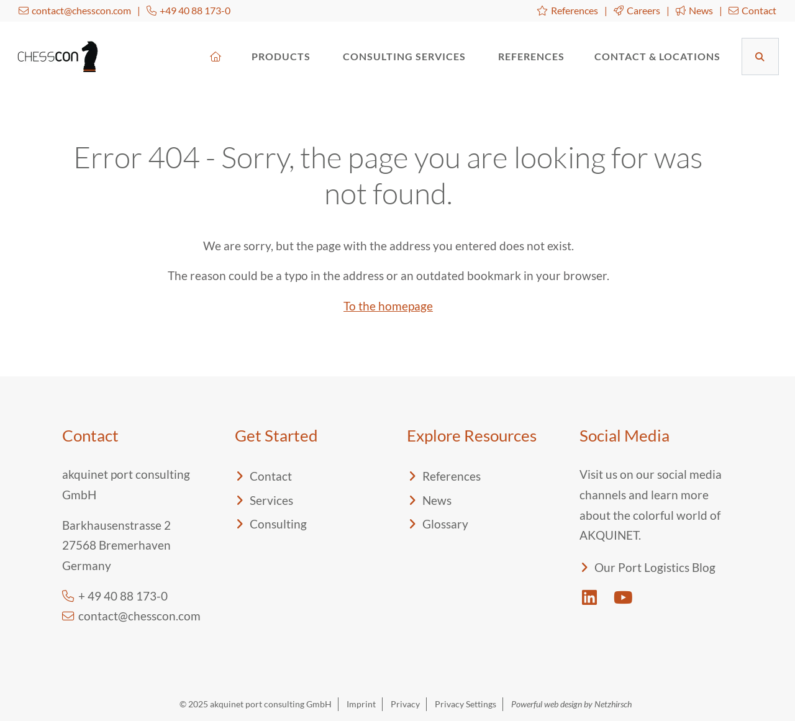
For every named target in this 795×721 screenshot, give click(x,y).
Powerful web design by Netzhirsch (571, 704)
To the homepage (388, 306)
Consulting (278, 524)
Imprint (361, 704)
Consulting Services (405, 56)
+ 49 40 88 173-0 (115, 596)
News (694, 10)
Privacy (405, 704)
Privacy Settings (465, 704)
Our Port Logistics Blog (655, 567)
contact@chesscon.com (75, 10)
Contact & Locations (657, 56)
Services (271, 500)
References (567, 10)
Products (282, 56)
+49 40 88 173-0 (188, 10)
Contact (752, 10)
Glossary (445, 524)
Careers (637, 10)
